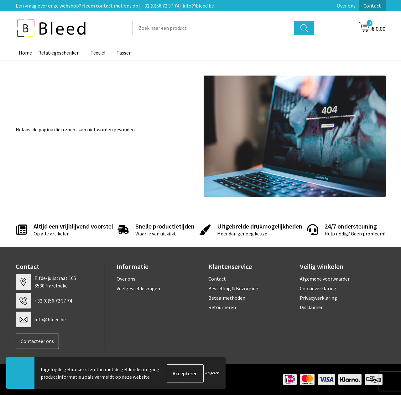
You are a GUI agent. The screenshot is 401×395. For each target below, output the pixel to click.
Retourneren (222, 307)
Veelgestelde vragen (138, 288)
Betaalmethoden (226, 298)
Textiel (98, 53)
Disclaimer (311, 307)
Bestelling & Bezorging (233, 288)
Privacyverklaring (318, 298)
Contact (372, 6)
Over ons (346, 6)
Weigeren (212, 373)
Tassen (124, 53)
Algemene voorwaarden (325, 279)
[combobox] (213, 28)
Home (25, 53)
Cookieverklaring (318, 288)
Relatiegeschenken (59, 53)
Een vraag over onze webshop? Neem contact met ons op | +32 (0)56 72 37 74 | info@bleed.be (115, 6)
